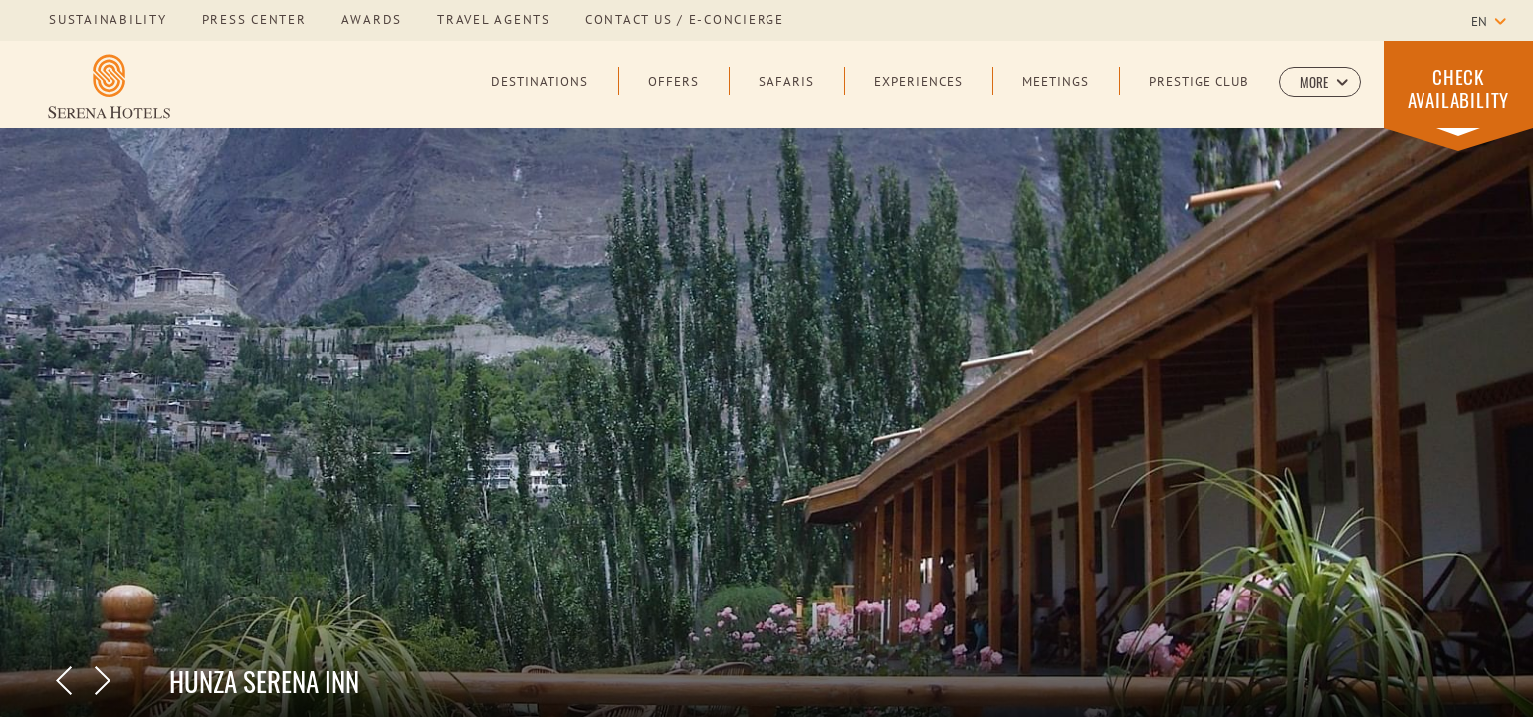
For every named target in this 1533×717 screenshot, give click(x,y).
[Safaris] (786, 96)
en (1479, 23)
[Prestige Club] (1199, 96)
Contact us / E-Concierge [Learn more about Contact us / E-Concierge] (684, 21)
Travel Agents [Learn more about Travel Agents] (493, 21)
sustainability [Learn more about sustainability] (108, 21)
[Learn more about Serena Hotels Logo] (109, 86)
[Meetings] (1055, 96)
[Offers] (673, 96)
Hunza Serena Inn (264, 681)
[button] (1320, 82)
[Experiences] (918, 96)
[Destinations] (539, 96)
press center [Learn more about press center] (254, 21)
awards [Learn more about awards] (372, 21)
